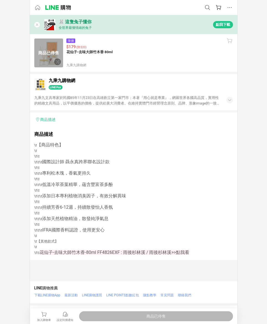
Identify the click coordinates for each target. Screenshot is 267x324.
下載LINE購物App (47, 295)
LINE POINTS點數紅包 (122, 295)
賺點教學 (149, 295)
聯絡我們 (184, 295)
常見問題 (167, 295)
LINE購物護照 (92, 295)
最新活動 (71, 295)
